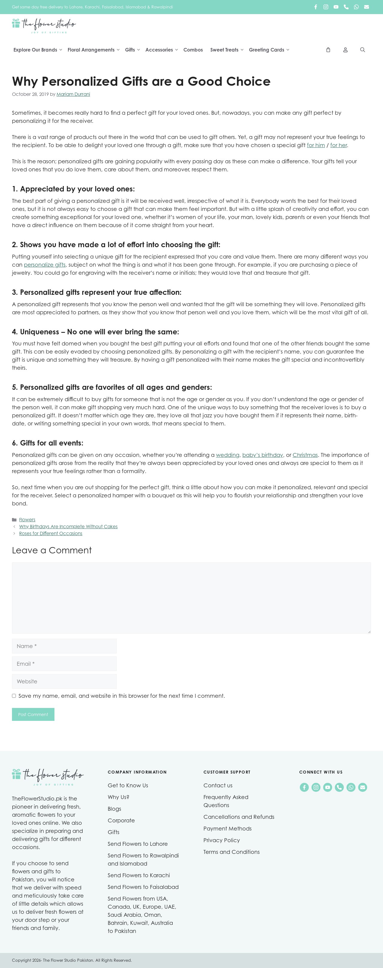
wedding (227, 455)
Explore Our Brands (39, 50)
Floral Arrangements (96, 50)
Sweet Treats (228, 50)
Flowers (27, 520)
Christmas (305, 455)
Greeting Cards (271, 50)
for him (316, 145)
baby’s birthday (262, 455)
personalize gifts (45, 265)
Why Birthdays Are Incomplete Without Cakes (68, 527)
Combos (193, 50)
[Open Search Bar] (362, 50)
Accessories (163, 50)
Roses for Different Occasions (50, 534)
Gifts (134, 50)
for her (338, 145)
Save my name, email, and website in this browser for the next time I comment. (122, 696)
